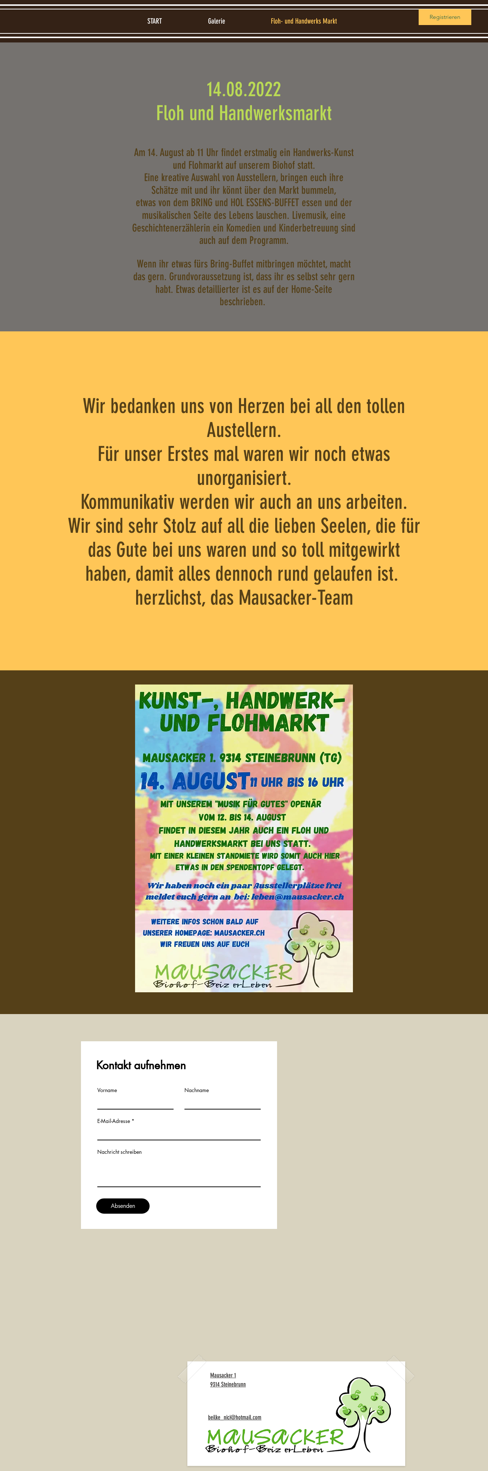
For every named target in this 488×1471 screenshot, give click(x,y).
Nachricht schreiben (119, 1152)
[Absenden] (123, 1206)
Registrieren (445, 16)
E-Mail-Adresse (113, 1121)
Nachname (196, 1090)
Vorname (107, 1090)
